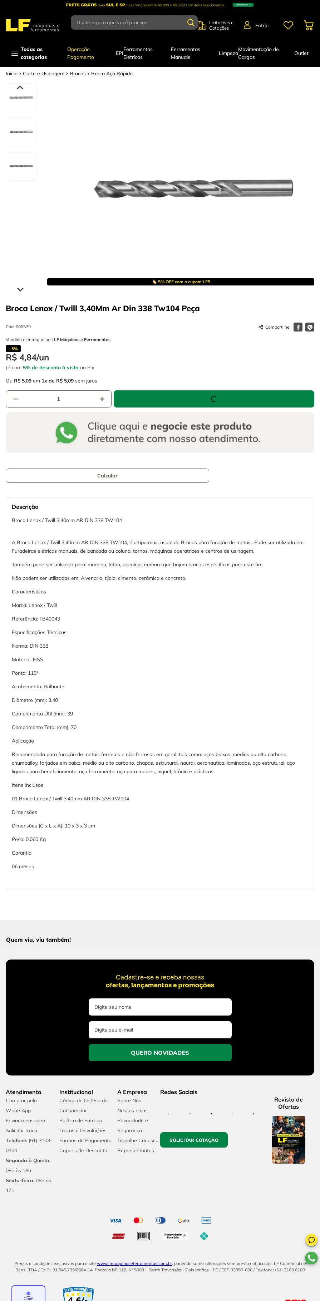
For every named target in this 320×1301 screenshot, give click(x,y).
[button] (311, 1241)
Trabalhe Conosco (137, 1140)
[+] (102, 399)
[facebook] (298, 327)
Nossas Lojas (132, 1110)
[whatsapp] (309, 327)
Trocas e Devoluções (83, 1130)
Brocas (78, 73)
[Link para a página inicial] (12, 73)
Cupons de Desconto (83, 1150)
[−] (15, 399)
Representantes (135, 1150)
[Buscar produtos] (191, 22)
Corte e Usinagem (43, 73)
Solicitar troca (21, 1130)
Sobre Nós (129, 1100)
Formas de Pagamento (85, 1140)
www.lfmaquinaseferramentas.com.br (134, 1263)
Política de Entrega (80, 1120)
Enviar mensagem (26, 1120)
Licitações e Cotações (221, 25)
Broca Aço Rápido (112, 73)
